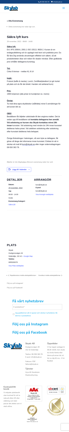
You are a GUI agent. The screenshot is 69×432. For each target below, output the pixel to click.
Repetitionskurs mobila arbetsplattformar (22, 275)
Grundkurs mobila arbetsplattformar (49, 275)
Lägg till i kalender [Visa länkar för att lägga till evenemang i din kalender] (19, 169)
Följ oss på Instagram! (15, 283)
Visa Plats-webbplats (16, 266)
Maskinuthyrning (31, 375)
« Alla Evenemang (15, 21)
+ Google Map (27, 256)
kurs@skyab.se (28, 144)
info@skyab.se (36, 357)
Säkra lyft (12, 204)
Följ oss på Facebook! (15, 288)
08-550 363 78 (44, 2)
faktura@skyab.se (31, 364)
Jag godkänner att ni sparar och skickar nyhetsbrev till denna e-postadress (36, 314)
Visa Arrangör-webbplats (44, 194)
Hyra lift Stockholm (32, 372)
